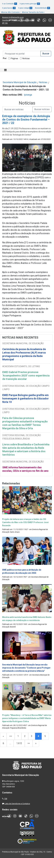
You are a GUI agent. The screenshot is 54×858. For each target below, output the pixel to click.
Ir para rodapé (25, 8)
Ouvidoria (6, 20)
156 (5, 799)
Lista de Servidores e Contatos (17, 804)
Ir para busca (9, 8)
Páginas (14, 58)
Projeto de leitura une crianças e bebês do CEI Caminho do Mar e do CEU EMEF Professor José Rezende (25, 522)
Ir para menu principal (30, 4)
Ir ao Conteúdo (9, 4)
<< (10, 736)
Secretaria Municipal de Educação (20, 82)
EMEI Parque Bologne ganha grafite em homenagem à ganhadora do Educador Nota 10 (25, 398)
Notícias (26, 58)
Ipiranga (28, 94)
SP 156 (5, 23)
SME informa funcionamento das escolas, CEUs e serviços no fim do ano (25, 469)
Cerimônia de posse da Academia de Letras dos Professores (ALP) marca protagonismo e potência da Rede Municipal (24, 354)
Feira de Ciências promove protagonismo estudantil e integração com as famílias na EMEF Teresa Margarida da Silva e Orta (25, 423)
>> (29, 743)
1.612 (19, 743)
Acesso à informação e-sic (13, 17)
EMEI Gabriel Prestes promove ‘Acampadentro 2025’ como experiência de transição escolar (26, 375)
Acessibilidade (42, 8)
